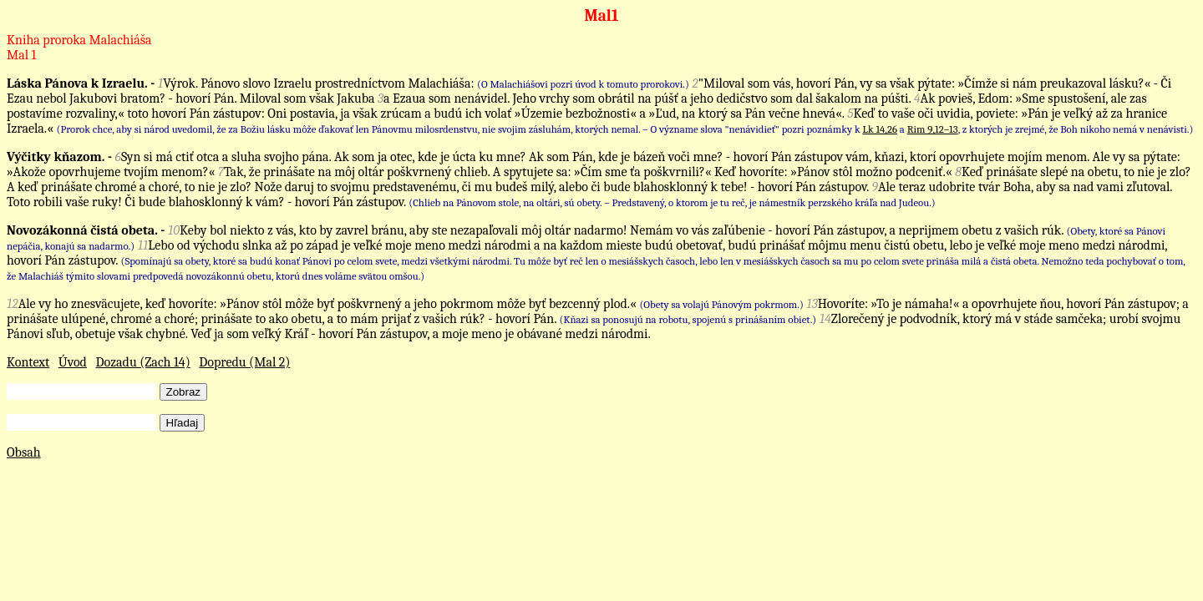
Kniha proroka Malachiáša (79, 40)
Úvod (72, 362)
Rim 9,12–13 (932, 129)
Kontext (28, 362)
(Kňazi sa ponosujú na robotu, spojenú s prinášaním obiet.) (688, 319)
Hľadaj (182, 423)
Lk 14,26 (879, 129)
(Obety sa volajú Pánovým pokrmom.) (721, 304)
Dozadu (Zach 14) (143, 362)
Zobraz (183, 392)
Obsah (24, 452)
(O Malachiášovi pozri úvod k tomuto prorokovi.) (583, 84)
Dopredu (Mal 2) (244, 362)
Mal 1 (21, 55)
